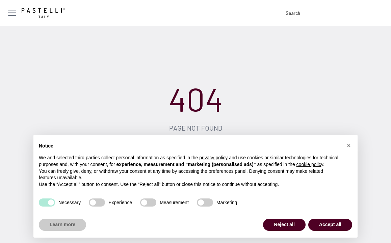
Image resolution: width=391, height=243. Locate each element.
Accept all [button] (330, 224)
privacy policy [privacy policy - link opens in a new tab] (213, 157)
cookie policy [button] (309, 164)
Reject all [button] (284, 224)
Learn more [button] (62, 224)
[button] (348, 145)
